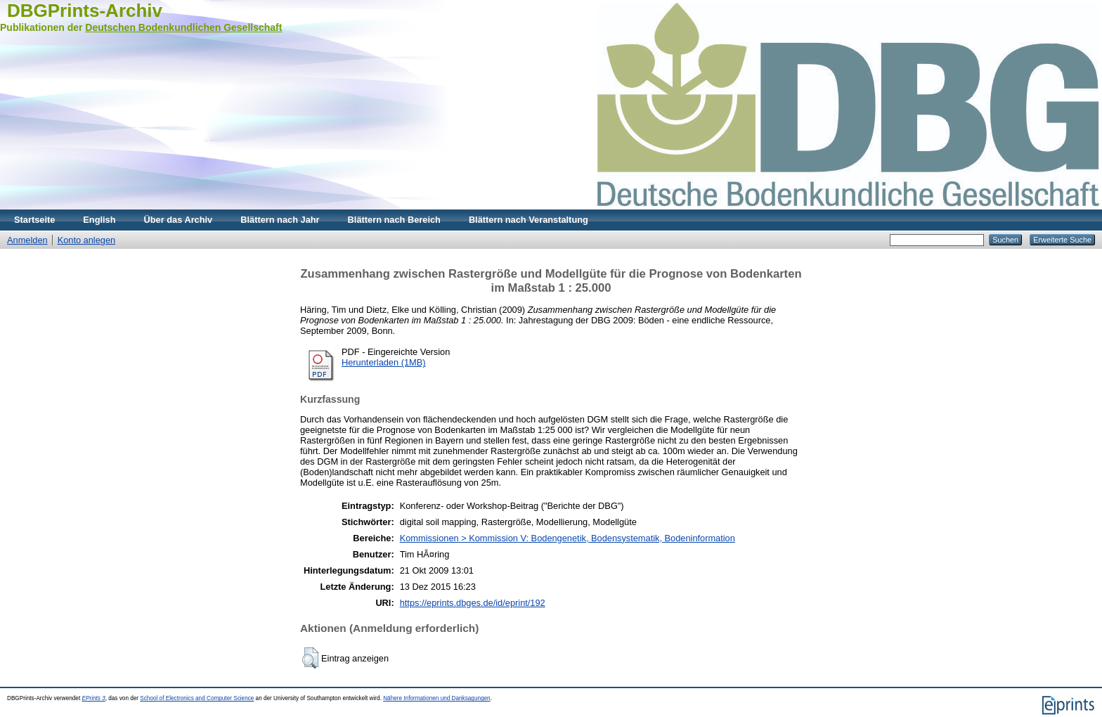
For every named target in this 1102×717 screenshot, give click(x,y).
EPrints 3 (93, 698)
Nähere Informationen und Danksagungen (436, 698)
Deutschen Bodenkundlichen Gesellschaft (183, 27)
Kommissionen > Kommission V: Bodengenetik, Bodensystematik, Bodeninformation (567, 538)
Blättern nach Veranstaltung (528, 219)
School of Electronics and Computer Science (197, 698)
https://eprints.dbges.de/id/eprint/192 (472, 603)
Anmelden (27, 240)
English (99, 219)
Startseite (34, 219)
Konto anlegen (87, 240)
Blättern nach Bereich (394, 219)
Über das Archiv (178, 219)
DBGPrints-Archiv (84, 10)
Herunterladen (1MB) (384, 362)
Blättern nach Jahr (279, 219)
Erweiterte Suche (1062, 239)
